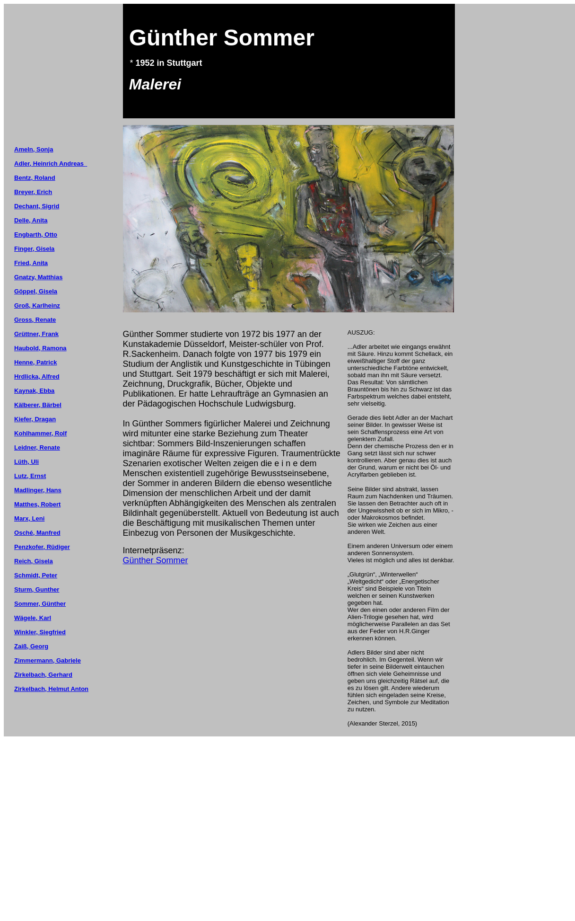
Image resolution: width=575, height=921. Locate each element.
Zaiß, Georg (31, 646)
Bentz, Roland (34, 177)
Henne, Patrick (35, 362)
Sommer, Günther (40, 603)
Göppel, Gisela (35, 291)
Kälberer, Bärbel (37, 404)
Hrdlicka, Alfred (37, 376)
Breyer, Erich (33, 191)
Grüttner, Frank (36, 333)
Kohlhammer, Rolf (40, 433)
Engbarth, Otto (35, 234)
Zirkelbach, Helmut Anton (51, 688)
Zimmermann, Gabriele (47, 660)
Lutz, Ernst (30, 475)
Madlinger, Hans (37, 490)
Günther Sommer (155, 560)
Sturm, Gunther (36, 589)
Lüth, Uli (26, 461)
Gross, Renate (35, 319)
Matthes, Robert (37, 504)
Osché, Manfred (37, 532)
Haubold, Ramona (40, 348)
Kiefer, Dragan (35, 419)
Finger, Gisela (34, 248)
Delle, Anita (30, 220)
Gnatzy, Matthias (38, 277)
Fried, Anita (31, 262)
